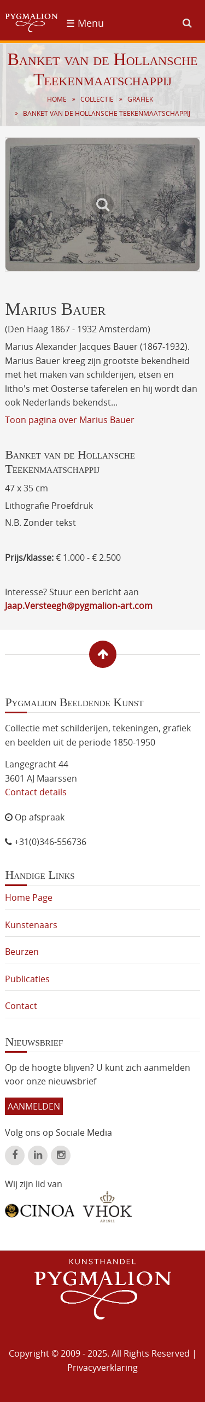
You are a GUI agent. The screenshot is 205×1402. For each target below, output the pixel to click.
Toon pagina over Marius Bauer (69, 420)
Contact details (36, 792)
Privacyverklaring (102, 1368)
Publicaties (27, 979)
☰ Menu (85, 23)
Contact (21, 1006)
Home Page (28, 897)
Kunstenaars (31, 925)
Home (57, 99)
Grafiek (140, 99)
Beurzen (22, 952)
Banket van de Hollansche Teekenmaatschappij (106, 113)
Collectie (97, 99)
